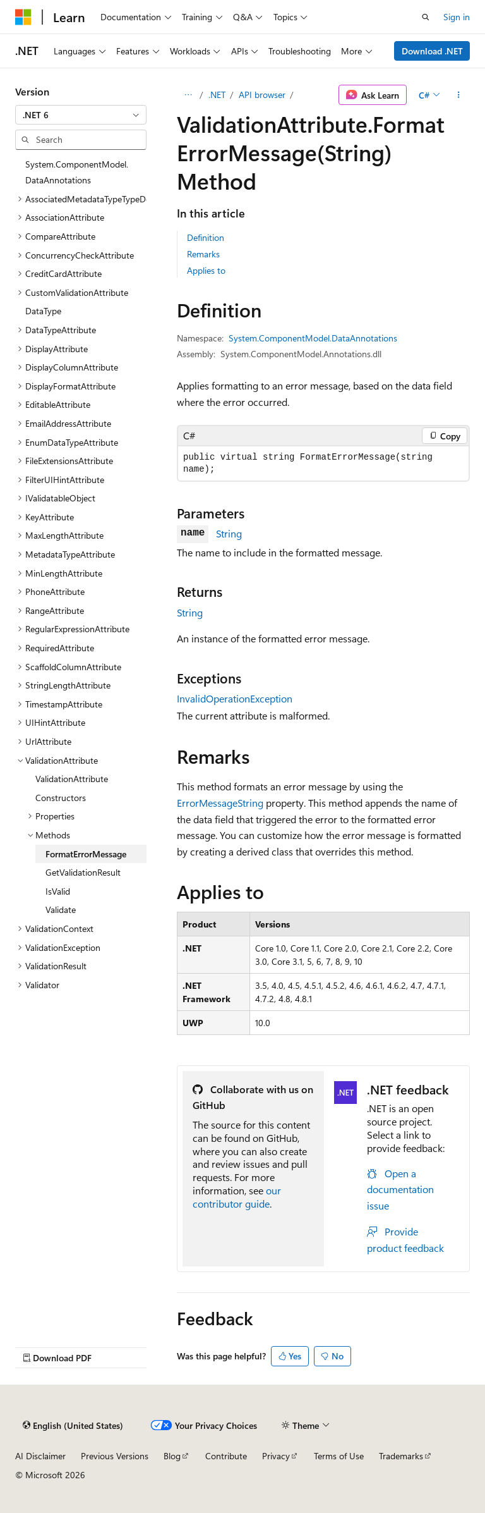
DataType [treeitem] (43, 311)
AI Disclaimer (40, 1456)
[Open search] (425, 17)
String (229, 533)
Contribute (226, 1456)
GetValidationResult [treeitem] (83, 872)
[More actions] (459, 95)
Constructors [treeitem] (60, 798)
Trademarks (401, 1456)
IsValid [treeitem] (57, 891)
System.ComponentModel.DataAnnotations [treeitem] (76, 172)
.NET (216, 95)
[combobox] (81, 115)
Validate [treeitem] (60, 910)
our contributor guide (237, 1197)
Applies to (206, 270)
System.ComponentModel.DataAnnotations (313, 338)
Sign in (456, 17)
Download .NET (432, 51)
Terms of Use (339, 1456)
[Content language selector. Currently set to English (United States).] (73, 1426)
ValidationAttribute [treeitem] (71, 779)
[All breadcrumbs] (188, 95)
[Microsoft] (23, 17)
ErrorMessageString (220, 802)
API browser (262, 95)
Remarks (203, 254)
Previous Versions (114, 1456)
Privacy (276, 1456)
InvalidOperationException (234, 698)
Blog (172, 1456)
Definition (205, 237)
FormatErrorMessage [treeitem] (85, 854)
